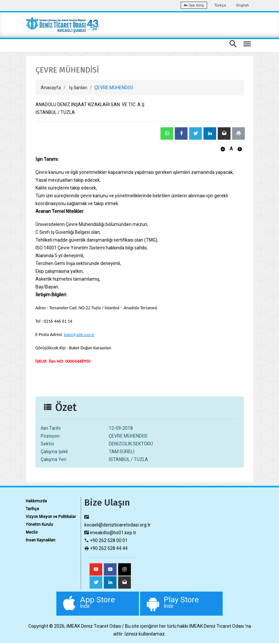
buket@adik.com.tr (79, 334)
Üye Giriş (194, 5)
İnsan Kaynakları (40, 540)
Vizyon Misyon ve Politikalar (51, 516)
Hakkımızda (36, 501)
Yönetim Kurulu (39, 524)
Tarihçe (32, 509)
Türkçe (220, 5)
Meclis (32, 532)
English (242, 5)
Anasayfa (51, 87)
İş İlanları (78, 87)
